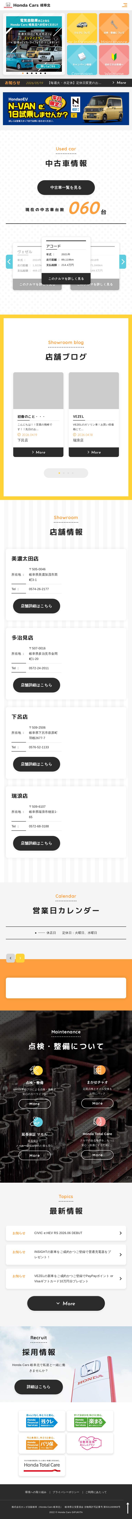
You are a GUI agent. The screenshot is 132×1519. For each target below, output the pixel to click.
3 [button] (31, 73)
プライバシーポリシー (66, 1492)
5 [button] (40, 73)
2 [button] (27, 73)
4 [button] (36, 73)
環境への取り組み (35, 1492)
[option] (34, 44)
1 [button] (23, 73)
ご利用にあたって (96, 1492)
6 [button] (45, 73)
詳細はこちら (39, 1387)
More (69, 1304)
